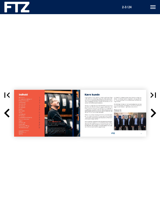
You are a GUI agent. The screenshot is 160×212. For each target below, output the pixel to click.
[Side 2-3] (127, 7)
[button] (7, 113)
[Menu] (153, 7)
